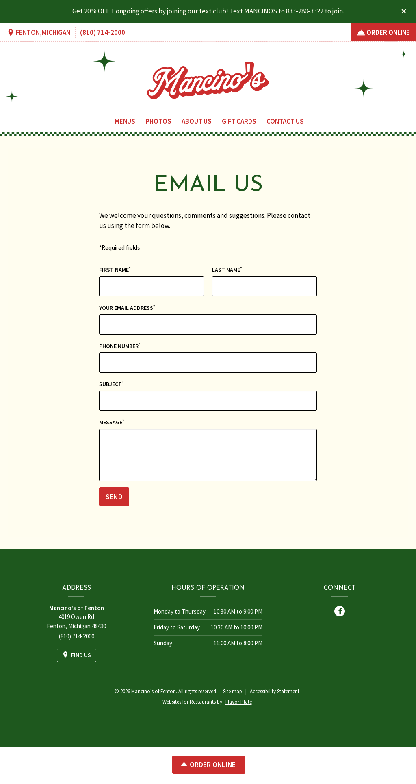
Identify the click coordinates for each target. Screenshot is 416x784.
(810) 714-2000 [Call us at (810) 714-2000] (102, 32)
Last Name (227, 269)
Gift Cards (239, 121)
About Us (197, 121)
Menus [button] (125, 121)
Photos (158, 121)
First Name (115, 269)
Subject (111, 384)
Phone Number (120, 346)
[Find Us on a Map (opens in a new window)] (38, 33)
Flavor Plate (238, 701)
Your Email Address (127, 307)
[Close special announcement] (404, 11)
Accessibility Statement (274, 691)
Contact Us (285, 121)
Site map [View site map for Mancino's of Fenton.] (232, 691)
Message (111, 422)
